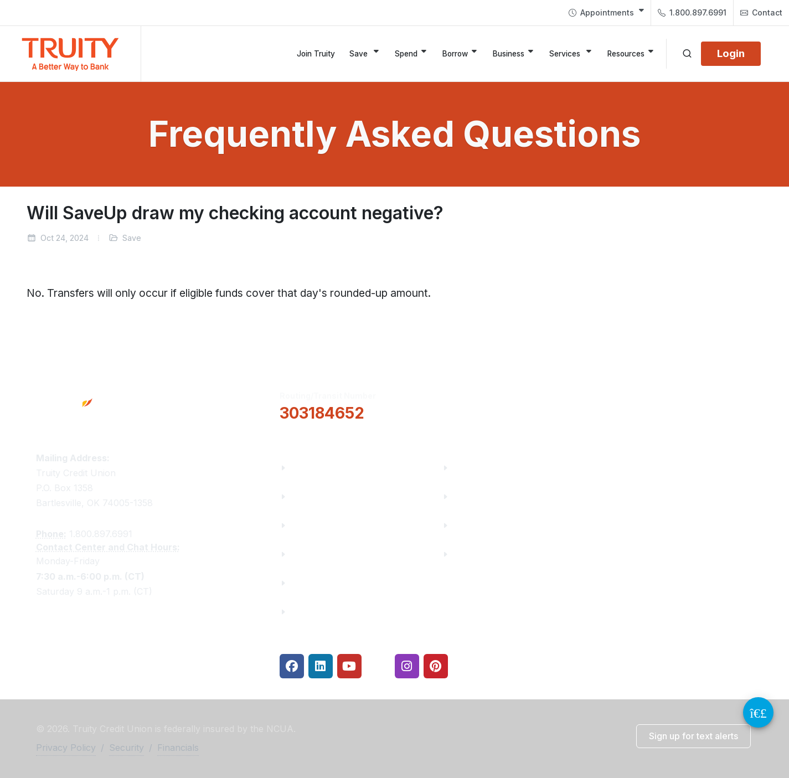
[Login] (731, 54)
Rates (465, 525)
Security (126, 747)
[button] (497, 405)
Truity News (317, 496)
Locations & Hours (657, 404)
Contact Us (315, 583)
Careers (308, 525)
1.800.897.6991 (692, 13)
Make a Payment (490, 496)
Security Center (486, 554)
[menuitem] (606, 12)
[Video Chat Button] (758, 712)
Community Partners (336, 554)
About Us (311, 467)
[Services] (571, 54)
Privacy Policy (66, 747)
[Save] (365, 54)
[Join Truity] (316, 54)
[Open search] (687, 54)
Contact (761, 13)
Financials (313, 611)
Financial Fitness (490, 467)
